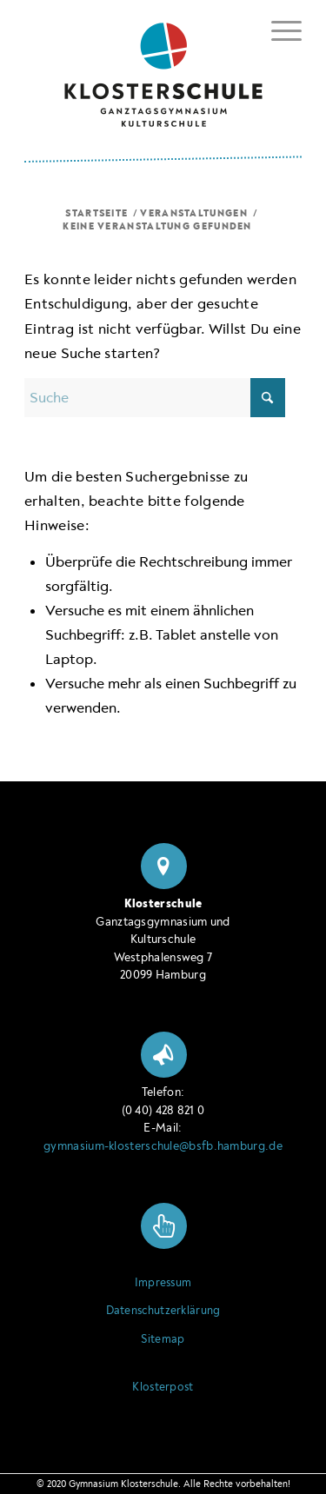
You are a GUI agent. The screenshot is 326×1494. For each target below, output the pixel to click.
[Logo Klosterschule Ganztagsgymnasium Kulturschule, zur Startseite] (163, 68)
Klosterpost (162, 1387)
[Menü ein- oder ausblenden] (278, 28)
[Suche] (154, 397)
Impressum (163, 1283)
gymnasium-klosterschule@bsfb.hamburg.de (163, 1146)
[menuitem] (278, 31)
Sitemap (162, 1339)
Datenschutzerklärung (163, 1311)
